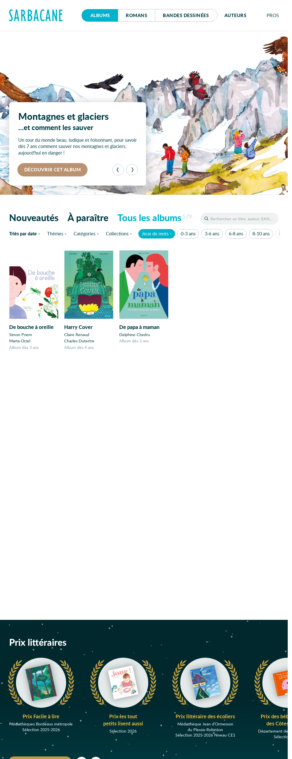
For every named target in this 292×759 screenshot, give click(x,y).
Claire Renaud (76, 335)
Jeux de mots (155, 233)
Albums (100, 15)
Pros (273, 15)
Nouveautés (33, 217)
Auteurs (235, 15)
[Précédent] (118, 169)
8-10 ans (260, 233)
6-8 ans (236, 233)
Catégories (85, 233)
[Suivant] (132, 169)
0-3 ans (188, 233)
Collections (117, 233)
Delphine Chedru (134, 335)
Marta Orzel (19, 341)
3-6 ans (212, 233)
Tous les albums (154, 217)
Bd (186, 15)
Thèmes (55, 233)
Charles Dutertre (79, 341)
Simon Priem (20, 335)
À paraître (88, 217)
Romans (136, 15)
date (25, 233)
